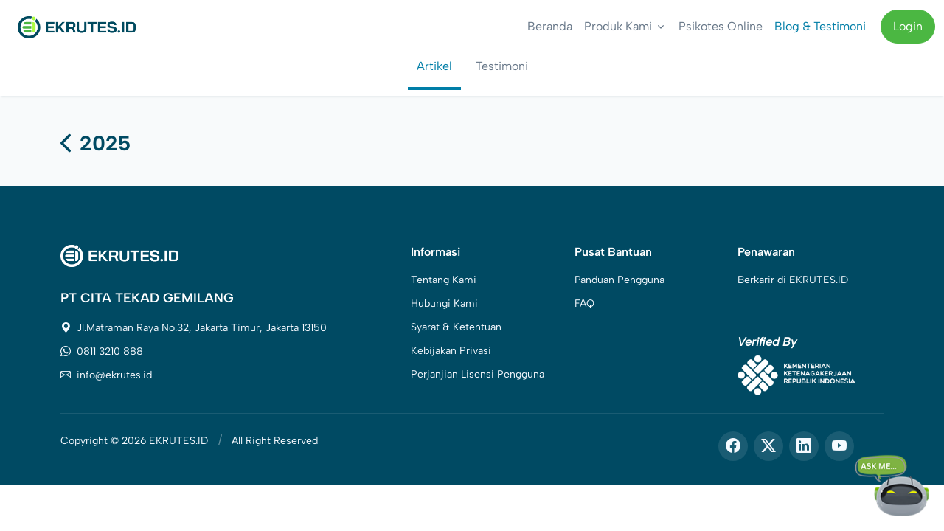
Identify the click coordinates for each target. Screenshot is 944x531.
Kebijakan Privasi (451, 350)
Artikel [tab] (434, 66)
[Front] (77, 26)
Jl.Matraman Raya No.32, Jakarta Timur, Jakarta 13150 (193, 328)
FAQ (584, 303)
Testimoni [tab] (502, 66)
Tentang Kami (443, 280)
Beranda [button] (549, 26)
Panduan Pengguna (619, 280)
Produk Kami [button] (618, 26)
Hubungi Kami (444, 303)
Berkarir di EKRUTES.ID (793, 280)
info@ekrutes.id (106, 375)
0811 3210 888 (101, 351)
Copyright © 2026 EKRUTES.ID (134, 440)
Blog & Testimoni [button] (820, 26)
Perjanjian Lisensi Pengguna (477, 374)
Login (908, 26)
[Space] (119, 255)
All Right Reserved (275, 440)
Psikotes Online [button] (720, 26)
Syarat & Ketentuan (456, 327)
